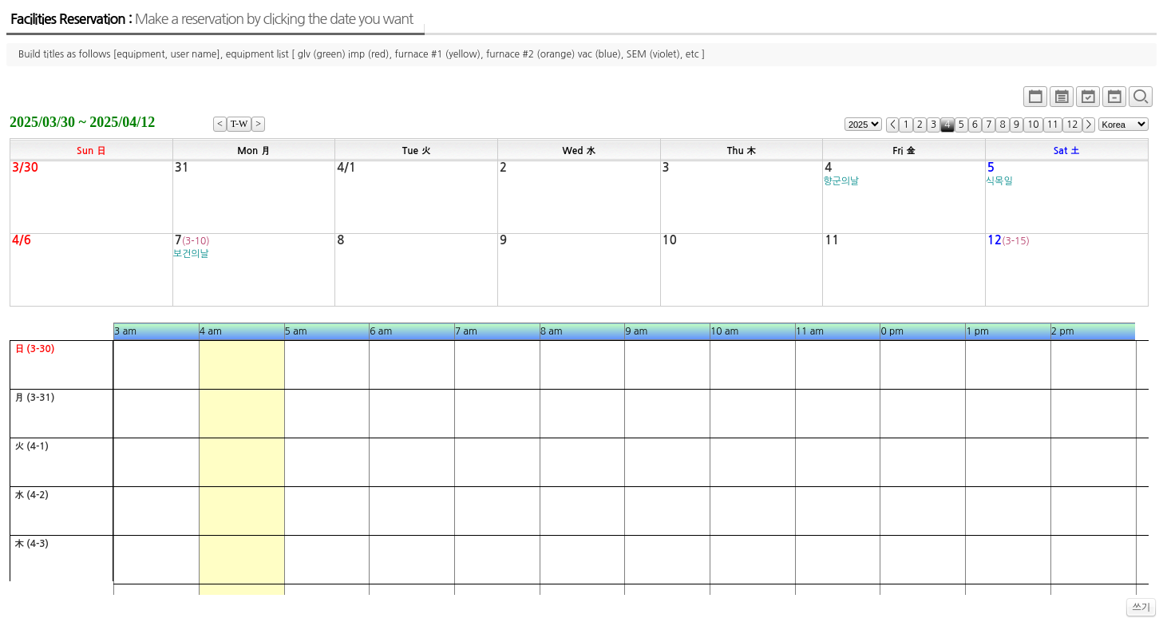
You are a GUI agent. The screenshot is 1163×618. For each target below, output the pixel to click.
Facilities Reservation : (211, 19)
